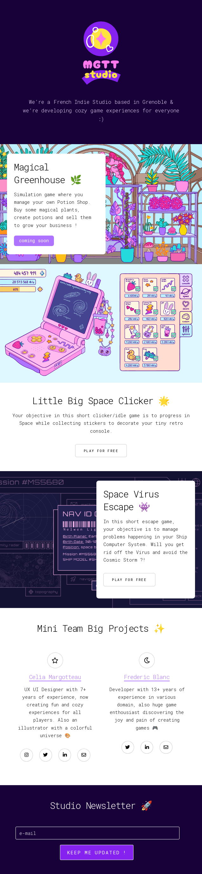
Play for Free (129, 579)
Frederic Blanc (147, 677)
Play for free (101, 450)
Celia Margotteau (55, 677)
